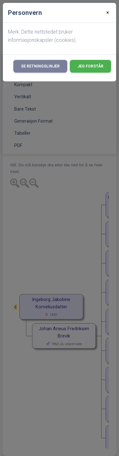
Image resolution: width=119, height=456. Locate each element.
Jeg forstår (90, 66)
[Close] (107, 12)
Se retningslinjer (40, 66)
